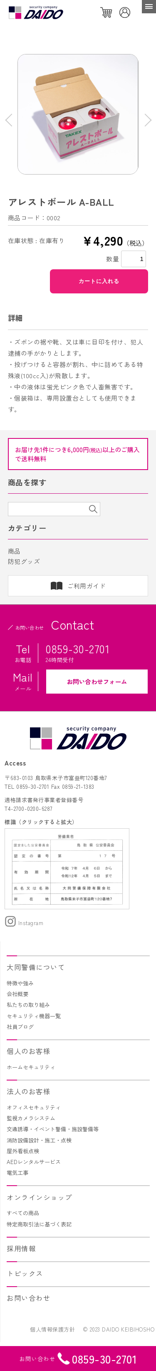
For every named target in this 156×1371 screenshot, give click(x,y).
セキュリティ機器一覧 (34, 1016)
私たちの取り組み (28, 1005)
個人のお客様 (28, 1051)
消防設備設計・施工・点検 (39, 1140)
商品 (14, 551)
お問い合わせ (28, 1298)
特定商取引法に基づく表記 (39, 1224)
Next (145, 120)
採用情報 (21, 1248)
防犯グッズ (24, 561)
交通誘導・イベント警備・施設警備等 (53, 1129)
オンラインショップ (39, 1197)
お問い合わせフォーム (97, 681)
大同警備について (36, 967)
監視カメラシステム (31, 1118)
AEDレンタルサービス (34, 1162)
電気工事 (17, 1173)
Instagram (24, 923)
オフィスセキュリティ (34, 1107)
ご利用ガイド (86, 585)
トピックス (25, 1273)
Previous (11, 120)
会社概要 (17, 994)
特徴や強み (20, 983)
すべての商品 (23, 1213)
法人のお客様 (28, 1091)
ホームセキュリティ (31, 1067)
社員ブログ (20, 1027)
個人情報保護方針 (52, 1329)
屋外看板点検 (23, 1151)
